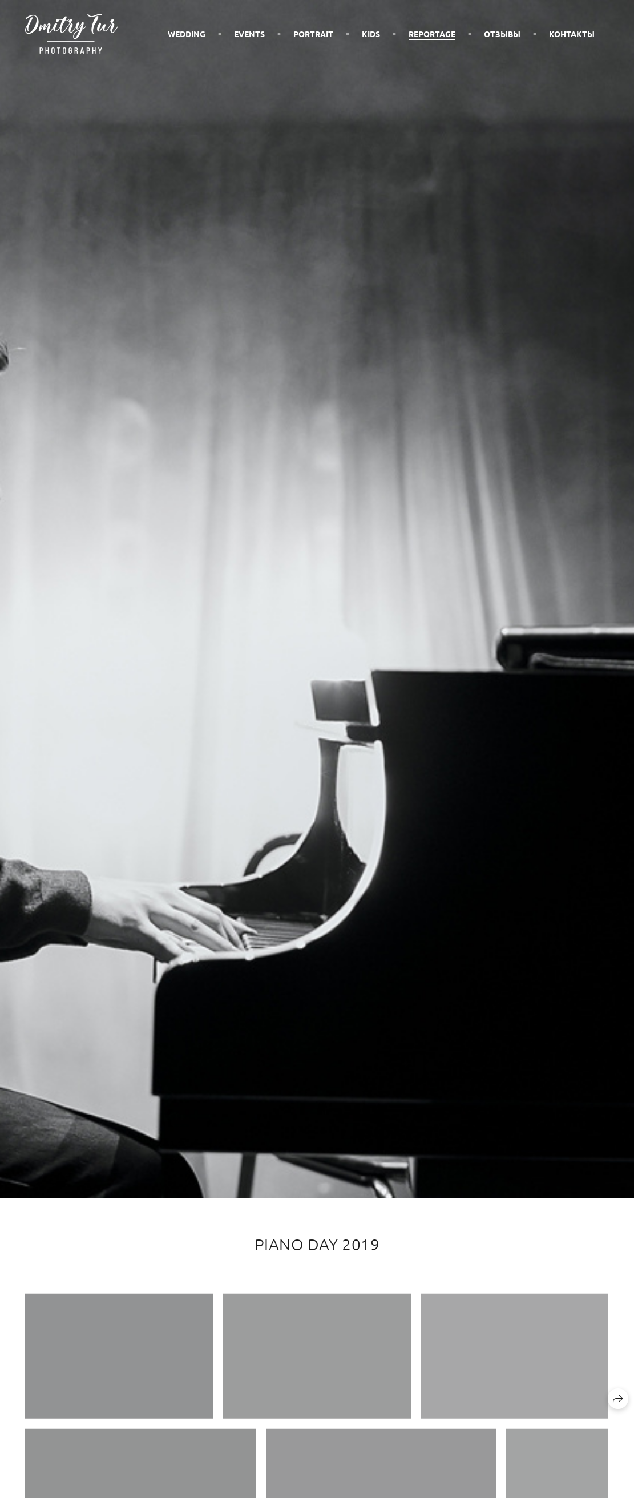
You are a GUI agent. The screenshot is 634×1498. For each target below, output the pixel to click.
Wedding (186, 34)
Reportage (432, 34)
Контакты (572, 34)
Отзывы (502, 34)
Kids (371, 34)
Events (249, 34)
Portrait (313, 34)
